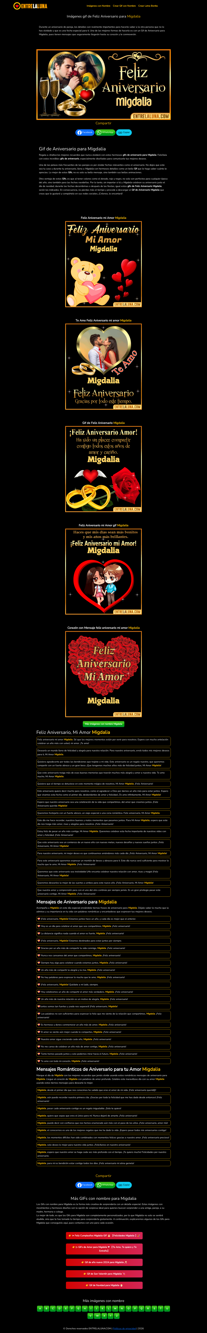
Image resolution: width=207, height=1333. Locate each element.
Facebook (84, 132)
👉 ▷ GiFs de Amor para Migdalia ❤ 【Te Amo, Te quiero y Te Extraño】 (104, 1248)
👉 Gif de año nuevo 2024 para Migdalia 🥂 (104, 1262)
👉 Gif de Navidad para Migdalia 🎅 (104, 1285)
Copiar (124, 132)
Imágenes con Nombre (98, 5)
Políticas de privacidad (124, 1328)
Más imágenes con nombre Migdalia (103, 724)
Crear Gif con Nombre (124, 5)
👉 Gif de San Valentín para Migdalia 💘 (104, 1273)
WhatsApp (105, 132)
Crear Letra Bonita (148, 5)
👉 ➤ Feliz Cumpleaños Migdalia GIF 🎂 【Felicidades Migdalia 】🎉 (104, 1235)
